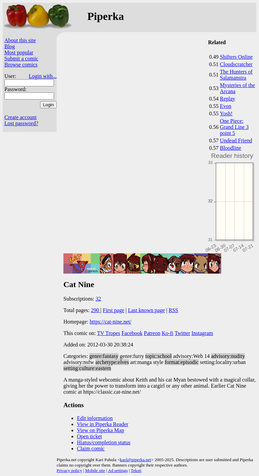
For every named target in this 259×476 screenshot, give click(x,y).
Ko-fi (167, 333)
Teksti (136, 470)
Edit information (95, 418)
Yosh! (226, 113)
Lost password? (21, 123)
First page (113, 310)
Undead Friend (236, 140)
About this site (20, 40)
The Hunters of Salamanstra (236, 75)
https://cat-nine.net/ (111, 322)
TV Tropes (108, 333)
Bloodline (230, 148)
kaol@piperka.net (135, 459)
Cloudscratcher (236, 64)
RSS (173, 310)
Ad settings (118, 470)
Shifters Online (236, 57)
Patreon (152, 333)
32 (98, 299)
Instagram (202, 333)
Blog (9, 46)
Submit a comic (21, 58)
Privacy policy (69, 470)
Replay (227, 99)
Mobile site (95, 470)
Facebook (131, 333)
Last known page (146, 310)
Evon (225, 106)
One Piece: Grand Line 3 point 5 (234, 127)
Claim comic (91, 448)
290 (95, 310)
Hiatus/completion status (104, 442)
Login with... (43, 76)
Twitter (182, 333)
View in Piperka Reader (102, 424)
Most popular (18, 52)
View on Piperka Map (100, 430)
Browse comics (20, 64)
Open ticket (89, 436)
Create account (20, 117)
